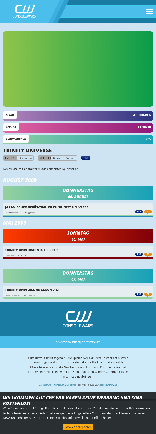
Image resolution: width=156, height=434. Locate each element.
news (59, 342)
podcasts (86, 342)
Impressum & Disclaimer (64, 384)
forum (96, 342)
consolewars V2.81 (108, 384)
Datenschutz (45, 384)
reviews (68, 342)
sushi (76, 342)
